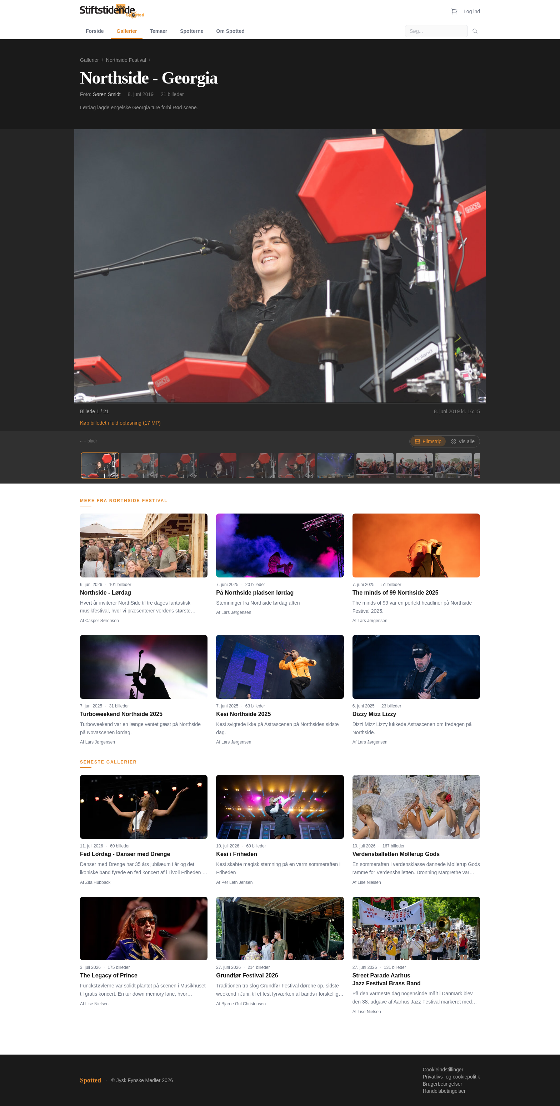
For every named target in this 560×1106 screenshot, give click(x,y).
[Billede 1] (100, 465)
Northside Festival (126, 60)
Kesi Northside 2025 (243, 714)
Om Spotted (230, 31)
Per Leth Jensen (236, 882)
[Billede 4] (217, 465)
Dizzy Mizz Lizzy (374, 714)
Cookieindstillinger (443, 1069)
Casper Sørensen (102, 620)
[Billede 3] (178, 465)
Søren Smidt (107, 94)
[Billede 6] (296, 465)
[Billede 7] (335, 465)
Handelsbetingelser (444, 1091)
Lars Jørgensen (236, 612)
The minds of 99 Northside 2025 (395, 593)
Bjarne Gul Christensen (243, 1003)
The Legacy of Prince (109, 975)
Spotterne (191, 31)
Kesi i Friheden (236, 854)
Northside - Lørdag (105, 593)
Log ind (472, 11)
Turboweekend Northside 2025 (121, 714)
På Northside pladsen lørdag (255, 593)
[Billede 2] (139, 465)
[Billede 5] (257, 465)
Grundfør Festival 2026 (247, 975)
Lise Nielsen (369, 882)
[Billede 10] (453, 465)
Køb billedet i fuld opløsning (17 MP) (120, 423)
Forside (95, 31)
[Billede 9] (414, 465)
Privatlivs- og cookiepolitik (451, 1077)
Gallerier (127, 31)
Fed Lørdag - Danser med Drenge (125, 854)
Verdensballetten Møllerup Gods (396, 854)
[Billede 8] (375, 465)
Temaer (158, 31)
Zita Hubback (98, 882)
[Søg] (475, 31)
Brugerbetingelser (442, 1084)
